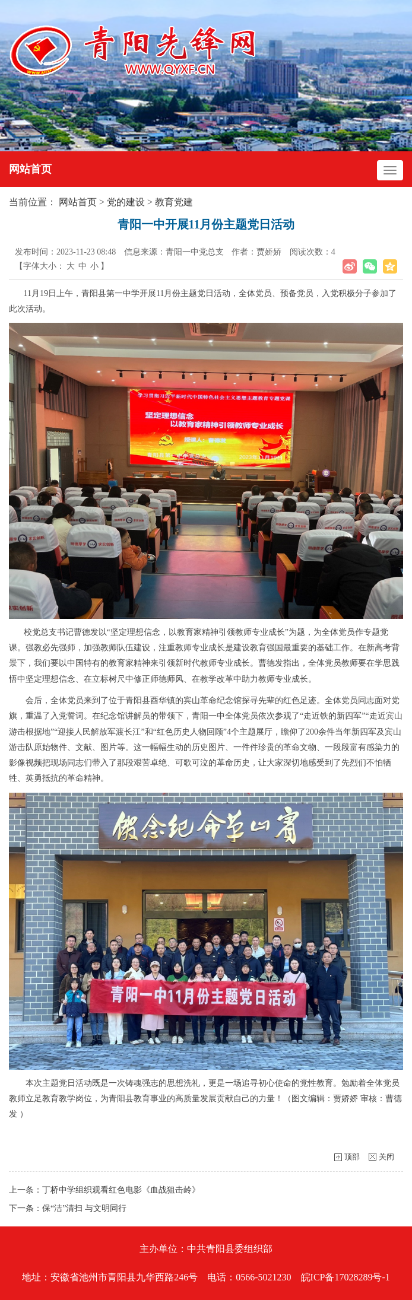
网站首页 (30, 169)
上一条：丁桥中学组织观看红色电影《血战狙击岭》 (104, 1189)
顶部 (352, 1156)
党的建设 (126, 202)
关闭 (386, 1156)
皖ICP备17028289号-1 (345, 1277)
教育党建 (174, 202)
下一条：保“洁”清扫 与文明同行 (67, 1208)
